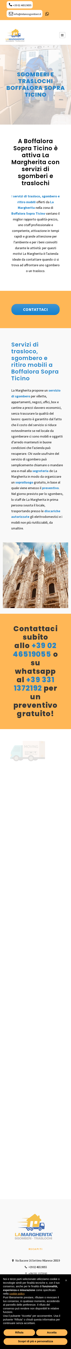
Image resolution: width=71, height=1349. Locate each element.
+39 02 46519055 (20, 5)
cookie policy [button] (16, 1293)
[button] (66, 1280)
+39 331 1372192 (34, 684)
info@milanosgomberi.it (25, 14)
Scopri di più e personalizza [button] (35, 1341)
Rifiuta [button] (19, 1332)
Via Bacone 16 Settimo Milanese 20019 (35, 1260)
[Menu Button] (62, 35)
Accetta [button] (52, 1332)
